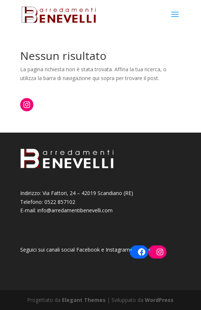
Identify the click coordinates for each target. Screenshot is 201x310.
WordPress (159, 299)
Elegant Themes (84, 299)
